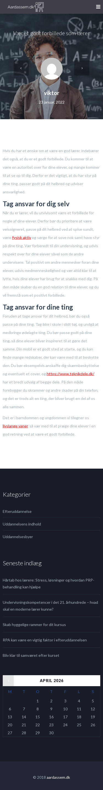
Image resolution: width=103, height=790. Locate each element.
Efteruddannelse (17, 511)
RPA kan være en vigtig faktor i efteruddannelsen (45, 640)
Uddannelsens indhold (22, 524)
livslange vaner (15, 426)
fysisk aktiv (21, 237)
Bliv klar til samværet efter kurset (31, 655)
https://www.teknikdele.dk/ (70, 373)
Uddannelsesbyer (18, 536)
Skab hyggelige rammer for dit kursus (34, 624)
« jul (6, 678)
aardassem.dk (58, 777)
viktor (51, 93)
